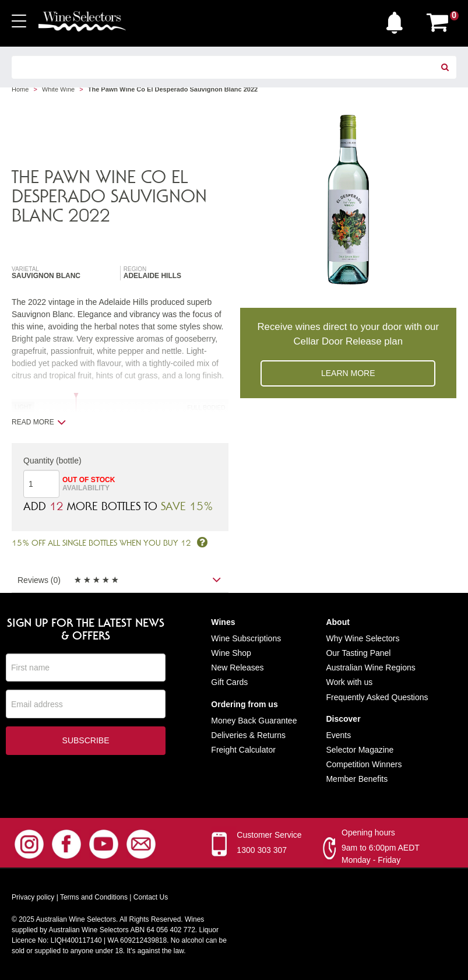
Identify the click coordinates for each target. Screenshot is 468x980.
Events (338, 735)
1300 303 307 (262, 850)
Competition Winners (364, 764)
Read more (39, 422)
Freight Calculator (243, 749)
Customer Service (269, 835)
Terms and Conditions (94, 898)
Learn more (348, 373)
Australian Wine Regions (370, 667)
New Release (235, 667)
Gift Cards (229, 682)
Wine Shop (231, 653)
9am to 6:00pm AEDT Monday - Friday (381, 854)
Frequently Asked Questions (377, 697)
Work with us (349, 682)
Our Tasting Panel (358, 653)
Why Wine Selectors (362, 638)
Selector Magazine (359, 749)
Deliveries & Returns (248, 735)
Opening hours (368, 833)
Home (20, 89)
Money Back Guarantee (254, 720)
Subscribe (86, 741)
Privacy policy (33, 898)
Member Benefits (357, 779)
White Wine (58, 89)
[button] (397, 20)
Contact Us (150, 898)
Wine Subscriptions (246, 638)
